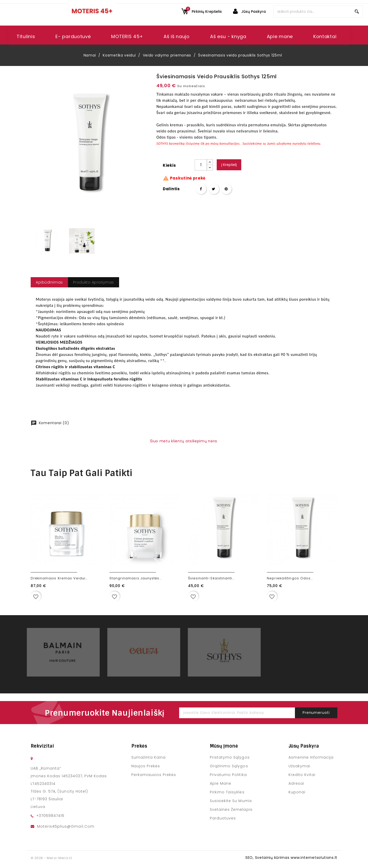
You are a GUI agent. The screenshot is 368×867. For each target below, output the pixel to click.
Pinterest (226, 189)
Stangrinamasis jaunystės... (135, 578)
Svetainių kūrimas (272, 857)
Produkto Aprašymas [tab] (93, 282)
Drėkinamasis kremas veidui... (59, 578)
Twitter (214, 189)
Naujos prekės (145, 766)
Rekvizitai (42, 746)
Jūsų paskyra (304, 746)
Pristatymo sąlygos (230, 757)
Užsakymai (299, 766)
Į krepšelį (229, 164)
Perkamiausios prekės (153, 774)
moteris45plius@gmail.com (65, 826)
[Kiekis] (201, 165)
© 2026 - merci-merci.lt (51, 857)
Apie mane (220, 783)
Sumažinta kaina (148, 757)
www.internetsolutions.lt (314, 857)
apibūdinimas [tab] (49, 282)
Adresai (296, 783)
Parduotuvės (223, 818)
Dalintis (201, 189)
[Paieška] (318, 11)
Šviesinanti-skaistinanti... (211, 578)
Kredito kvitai (302, 774)
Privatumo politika (228, 774)
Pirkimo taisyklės (227, 792)
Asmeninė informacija (311, 757)
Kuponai (297, 792)
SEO (249, 857)
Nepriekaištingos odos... (290, 578)
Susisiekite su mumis (231, 800)
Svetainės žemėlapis (231, 809)
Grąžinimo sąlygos (229, 766)
